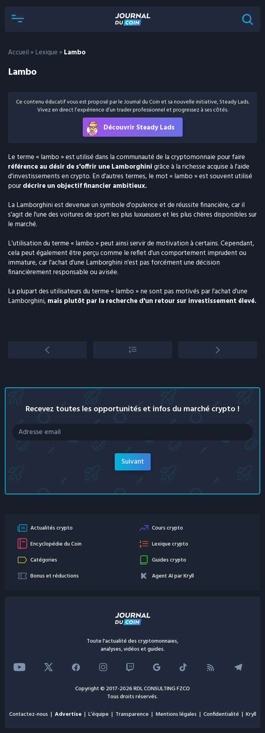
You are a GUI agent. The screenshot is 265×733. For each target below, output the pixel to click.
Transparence (132, 714)
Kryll (251, 714)
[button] (17, 19)
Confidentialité (221, 714)
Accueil (18, 52)
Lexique (46, 52)
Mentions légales (176, 714)
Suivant (133, 461)
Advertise (68, 714)
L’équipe (98, 714)
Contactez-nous (28, 714)
